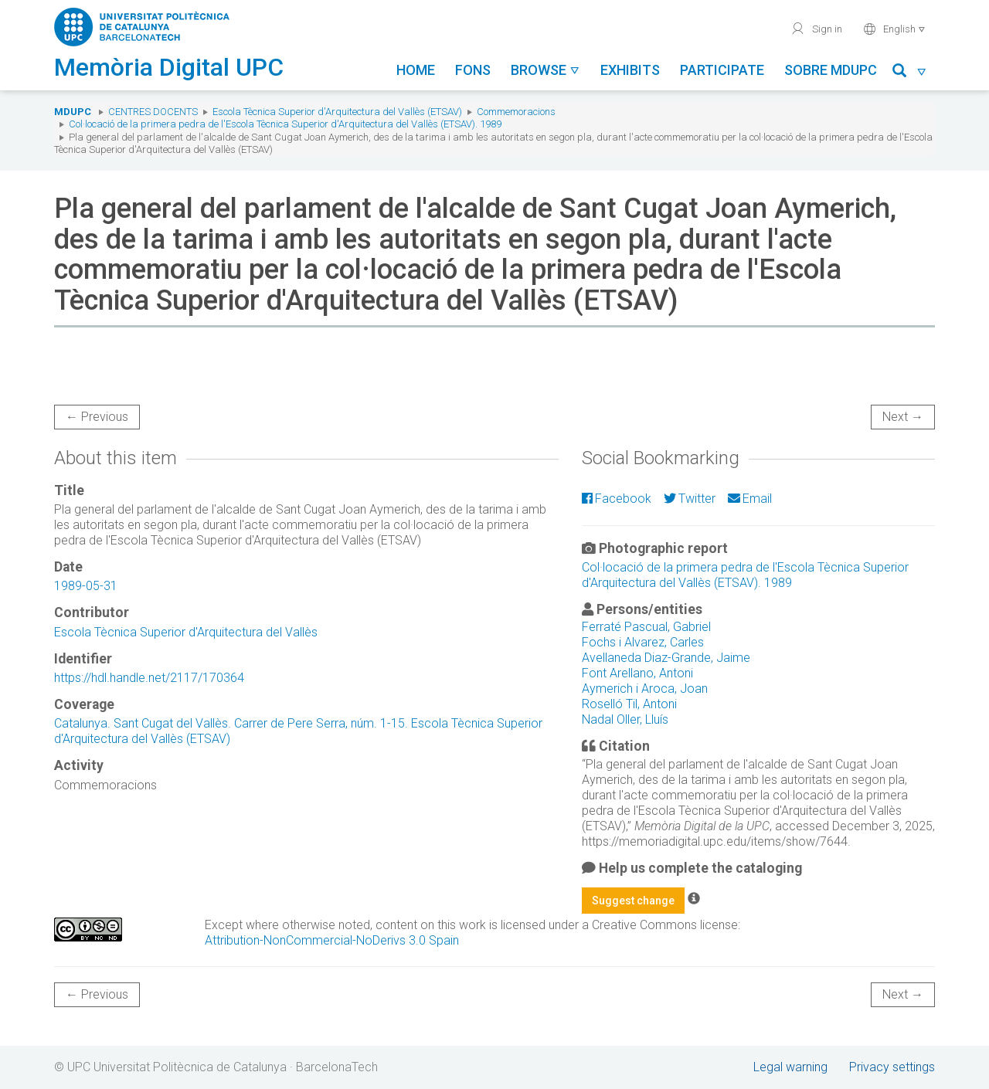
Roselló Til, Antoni (629, 704)
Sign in (816, 29)
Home (415, 70)
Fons (473, 70)
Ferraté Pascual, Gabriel (646, 626)
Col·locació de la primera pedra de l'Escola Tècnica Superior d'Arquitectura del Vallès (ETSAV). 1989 (285, 124)
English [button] (894, 29)
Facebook (616, 498)
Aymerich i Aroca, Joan (645, 688)
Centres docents (153, 111)
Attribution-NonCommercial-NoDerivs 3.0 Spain (332, 940)
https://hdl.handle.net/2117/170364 (149, 677)
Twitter (689, 498)
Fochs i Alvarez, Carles (643, 642)
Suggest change (633, 900)
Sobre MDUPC (830, 70)
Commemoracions (516, 111)
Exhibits (630, 70)
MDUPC (72, 111)
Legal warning (790, 1067)
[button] (910, 73)
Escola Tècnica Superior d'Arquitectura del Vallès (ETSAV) (337, 111)
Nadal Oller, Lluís (625, 719)
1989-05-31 (85, 585)
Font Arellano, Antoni (637, 673)
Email (750, 498)
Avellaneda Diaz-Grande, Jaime (666, 657)
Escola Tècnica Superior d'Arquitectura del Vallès (186, 632)
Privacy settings (892, 1067)
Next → (902, 416)
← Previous (97, 416)
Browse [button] (545, 70)
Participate (722, 70)
